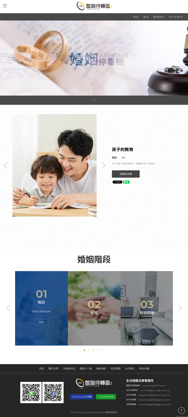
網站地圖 (144, 368)
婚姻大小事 (86, 368)
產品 (146, 17)
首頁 (136, 17)
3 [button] (94, 350)
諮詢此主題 (126, 173)
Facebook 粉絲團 (81, 396)
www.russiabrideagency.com (154, 404)
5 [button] (103, 350)
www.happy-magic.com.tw (155, 390)
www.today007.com (153, 385)
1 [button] (84, 350)
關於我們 (53, 368)
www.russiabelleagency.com (154, 400)
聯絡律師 (101, 368)
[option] (54, 165)
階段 (114, 157)
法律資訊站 (69, 368)
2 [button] (89, 350)
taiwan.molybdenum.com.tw (154, 395)
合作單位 (130, 368)
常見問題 (115, 368)
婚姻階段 (159, 17)
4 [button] (98, 350)
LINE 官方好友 (106, 396)
